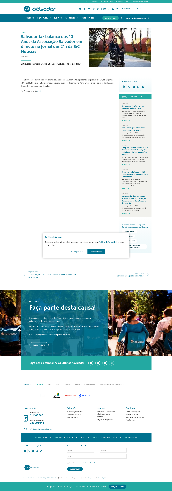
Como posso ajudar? (133, 411)
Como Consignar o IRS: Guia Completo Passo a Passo (133, 129)
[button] (147, 9)
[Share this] (124, 86)
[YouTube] (89, 9)
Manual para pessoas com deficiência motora (105, 412)
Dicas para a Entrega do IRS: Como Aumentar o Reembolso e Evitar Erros (135, 174)
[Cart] (117, 8)
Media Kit (99, 416)
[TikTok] (98, 9)
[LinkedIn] (84, 9)
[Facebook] (80, 9)
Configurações (77, 251)
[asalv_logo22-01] (40, 8)
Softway (89, 478)
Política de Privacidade (90, 463)
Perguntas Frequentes (104, 419)
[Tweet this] (129, 86)
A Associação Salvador (75, 411)
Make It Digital (102, 478)
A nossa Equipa (72, 417)
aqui (39, 91)
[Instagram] (93, 9)
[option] (43, 395)
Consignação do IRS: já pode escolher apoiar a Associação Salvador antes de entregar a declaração (134, 200)
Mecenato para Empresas (135, 417)
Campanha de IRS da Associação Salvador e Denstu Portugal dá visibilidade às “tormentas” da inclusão (135, 151)
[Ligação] (104, 8)
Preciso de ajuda (132, 414)
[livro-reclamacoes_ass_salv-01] (32, 467)
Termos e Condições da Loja (40, 478)
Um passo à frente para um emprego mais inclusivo (133, 107)
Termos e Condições (28, 478)
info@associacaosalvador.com (40, 429)
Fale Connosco (131, 420)
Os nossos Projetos (74, 414)
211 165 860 (36, 415)
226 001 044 (37, 423)
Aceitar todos (96, 251)
